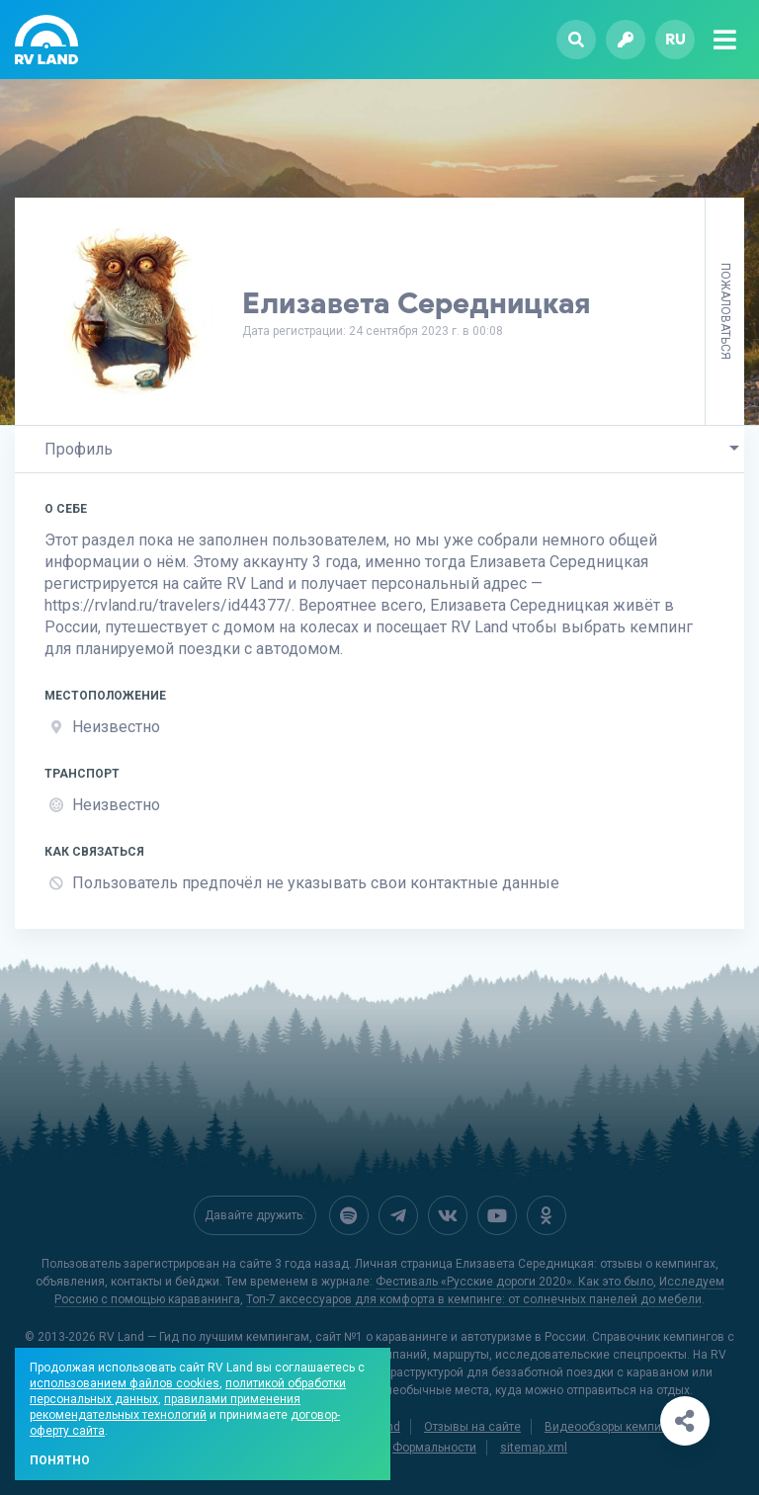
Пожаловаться (725, 311)
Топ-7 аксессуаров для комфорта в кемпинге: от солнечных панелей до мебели (474, 1299)
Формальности (434, 1447)
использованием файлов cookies (124, 1383)
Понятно (60, 1460)
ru (675, 39)
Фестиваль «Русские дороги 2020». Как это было (514, 1281)
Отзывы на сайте (472, 1427)
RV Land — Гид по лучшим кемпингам (204, 1337)
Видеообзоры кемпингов (616, 1427)
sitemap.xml (533, 1447)
